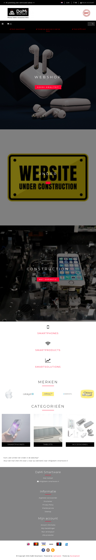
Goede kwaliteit (48, 87)
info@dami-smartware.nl (49, 481)
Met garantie (48, 279)
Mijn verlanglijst (48, 532)
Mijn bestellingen (48, 528)
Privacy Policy (48, 505)
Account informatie (48, 525)
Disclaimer (48, 501)
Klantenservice (48, 508)
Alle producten (48, 535)
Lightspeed (57, 556)
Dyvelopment (75, 556)
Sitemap (48, 511)
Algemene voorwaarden (48, 498)
